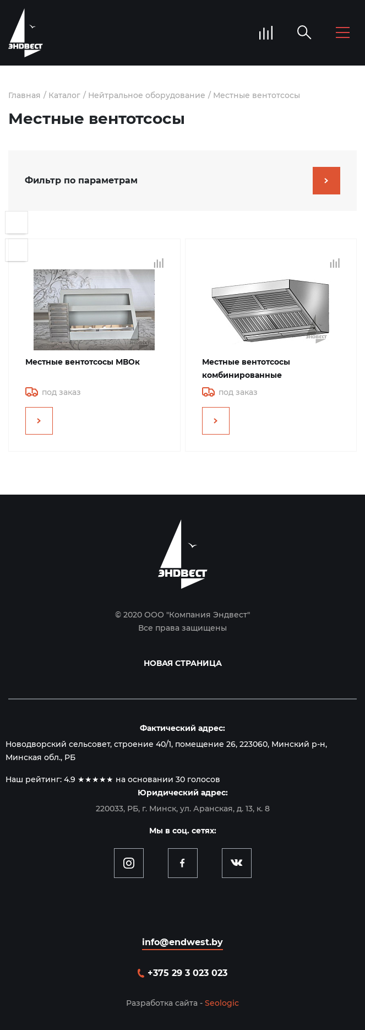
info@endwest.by (182, 942)
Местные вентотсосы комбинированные (246, 368)
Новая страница (183, 663)
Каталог (64, 95)
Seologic (222, 1003)
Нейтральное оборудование (146, 95)
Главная (24, 95)
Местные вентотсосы (256, 95)
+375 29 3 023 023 (187, 973)
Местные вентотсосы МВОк (82, 362)
